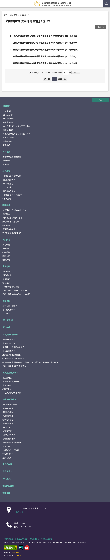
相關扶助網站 (7, 412)
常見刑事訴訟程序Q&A (11, 233)
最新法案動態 (7, 458)
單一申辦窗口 (7, 187)
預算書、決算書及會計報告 (13, 347)
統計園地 (13, 15)
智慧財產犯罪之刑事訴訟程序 (14, 210)
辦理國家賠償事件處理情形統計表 (28, 21)
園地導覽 (6, 245)
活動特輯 (6, 327)
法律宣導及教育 (9, 399)
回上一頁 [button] (101, 27)
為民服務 (6, 171)
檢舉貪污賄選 (7, 408)
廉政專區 (6, 266)
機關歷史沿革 (8, 115)
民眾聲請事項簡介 (9, 229)
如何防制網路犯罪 (9, 404)
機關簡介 (7, 106)
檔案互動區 (7, 389)
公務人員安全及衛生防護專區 (14, 366)
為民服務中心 (7, 183)
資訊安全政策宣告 (21, 539)
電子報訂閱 (8, 320)
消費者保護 (7, 431)
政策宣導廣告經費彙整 (11, 355)
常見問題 (6, 446)
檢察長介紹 (7, 111)
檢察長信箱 (7, 141)
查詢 (106, 3)
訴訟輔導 (6, 205)
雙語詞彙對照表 (8, 180)
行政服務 (23, 15)
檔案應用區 (7, 378)
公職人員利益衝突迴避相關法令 (15, 290)
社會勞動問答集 (8, 439)
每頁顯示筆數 (57, 72)
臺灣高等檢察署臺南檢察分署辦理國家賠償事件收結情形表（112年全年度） (46, 63)
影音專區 (6, 313)
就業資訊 (6, 493)
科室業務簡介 (8, 122)
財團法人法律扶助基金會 (12, 218)
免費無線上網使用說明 (11, 157)
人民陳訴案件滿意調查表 (12, 195)
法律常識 (6, 427)
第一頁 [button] (47, 79)
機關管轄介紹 (8, 118)
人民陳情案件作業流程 (11, 176)
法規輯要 (6, 279)
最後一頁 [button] (62, 79)
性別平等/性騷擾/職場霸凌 (13, 358)
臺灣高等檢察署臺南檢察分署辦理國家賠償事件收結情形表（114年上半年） (46, 42)
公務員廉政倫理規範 (10, 287)
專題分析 (6, 256)
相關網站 (6, 260)
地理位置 (19, 512)
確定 (75, 72)
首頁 (5, 15)
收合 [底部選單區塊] (100, 100)
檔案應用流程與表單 (10, 381)
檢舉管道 (6, 283)
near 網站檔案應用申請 (11, 393)
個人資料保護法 (8, 351)
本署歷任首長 (8, 130)
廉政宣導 (6, 271)
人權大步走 (7, 471)
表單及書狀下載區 (9, 306)
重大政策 (7, 478)
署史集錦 (6, 145)
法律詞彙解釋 (7, 423)
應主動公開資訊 (8, 343)
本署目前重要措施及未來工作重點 (16, 126)
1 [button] (54, 79)
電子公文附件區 (8, 310)
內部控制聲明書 (8, 339)
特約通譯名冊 (7, 199)
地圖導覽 (6, 160)
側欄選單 (3, 4)
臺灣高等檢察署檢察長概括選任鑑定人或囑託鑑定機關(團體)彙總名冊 (30, 362)
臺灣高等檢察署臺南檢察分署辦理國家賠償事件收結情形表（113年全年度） (46, 49)
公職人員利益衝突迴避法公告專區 (16, 294)
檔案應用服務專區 (10, 372)
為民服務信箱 (34, 539)
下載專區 (6, 301)
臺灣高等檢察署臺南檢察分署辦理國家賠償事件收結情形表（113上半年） (45, 56)
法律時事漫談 (7, 420)
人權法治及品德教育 (10, 450)
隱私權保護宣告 (46, 539)
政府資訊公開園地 (10, 334)
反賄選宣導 (7, 275)
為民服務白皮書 (8, 191)
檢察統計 (6, 248)
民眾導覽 (6, 151)
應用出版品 (7, 385)
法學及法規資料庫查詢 (11, 442)
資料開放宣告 (8, 539)
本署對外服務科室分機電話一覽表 (16, 134)
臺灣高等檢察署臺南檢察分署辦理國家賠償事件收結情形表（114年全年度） (46, 35)
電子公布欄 (7, 464)
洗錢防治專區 (7, 454)
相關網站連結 (8, 486)
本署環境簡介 (8, 137)
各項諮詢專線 (7, 416)
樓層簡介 (6, 164)
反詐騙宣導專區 (8, 435)
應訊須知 (6, 214)
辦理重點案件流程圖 (10, 221)
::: (2, 2)
